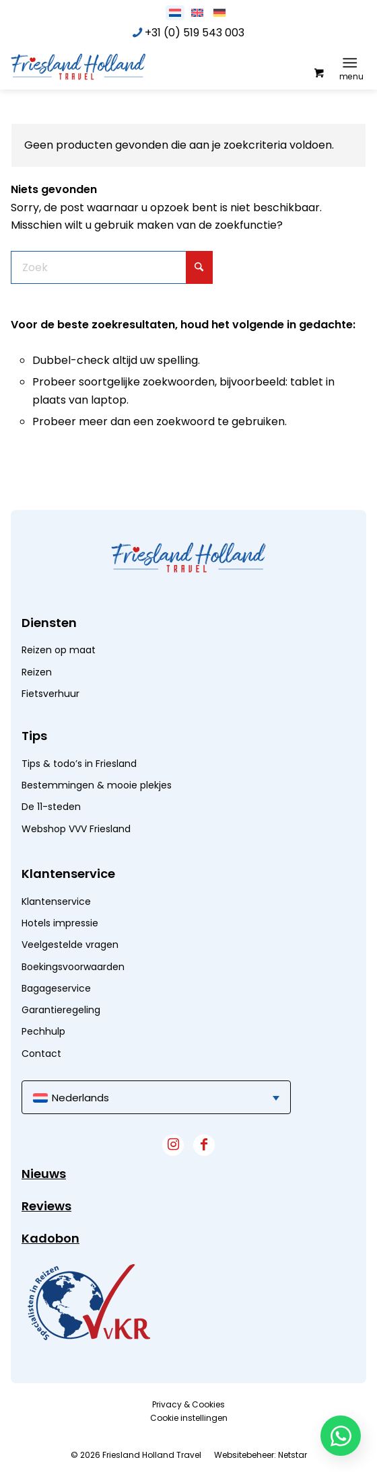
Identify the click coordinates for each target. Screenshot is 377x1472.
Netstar (292, 1455)
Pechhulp (43, 1031)
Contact (41, 1053)
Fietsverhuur (50, 693)
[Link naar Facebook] (204, 1145)
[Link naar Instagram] (173, 1145)
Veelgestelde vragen (70, 944)
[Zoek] (112, 267)
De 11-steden (51, 806)
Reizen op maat (59, 650)
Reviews (46, 1206)
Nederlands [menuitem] (80, 1098)
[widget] (89, 1302)
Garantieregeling (61, 1010)
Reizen (37, 672)
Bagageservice (56, 988)
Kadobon (50, 1238)
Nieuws (44, 1173)
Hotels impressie (60, 923)
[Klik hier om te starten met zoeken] (199, 267)
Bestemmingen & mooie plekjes (97, 785)
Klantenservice (56, 901)
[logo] (112, 65)
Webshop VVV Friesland (76, 829)
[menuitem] (352, 62)
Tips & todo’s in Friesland (79, 763)
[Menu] (350, 62)
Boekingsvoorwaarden (73, 966)
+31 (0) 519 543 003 (194, 32)
